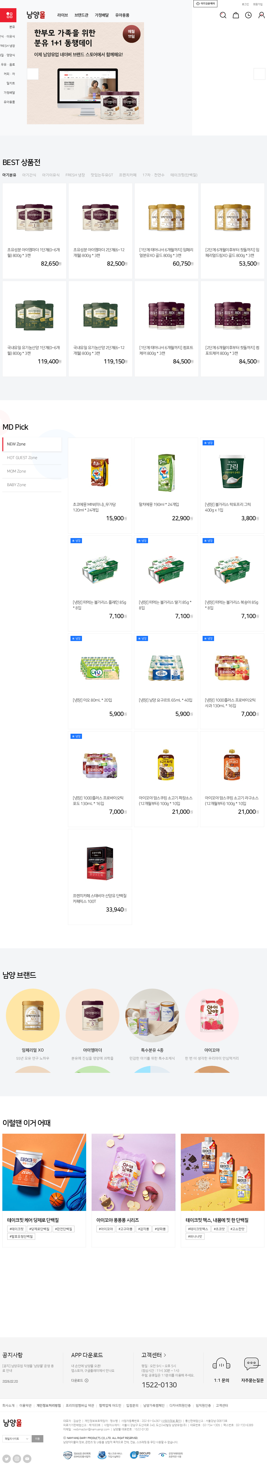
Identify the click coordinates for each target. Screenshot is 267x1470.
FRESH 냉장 (75, 175)
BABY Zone (16, 485)
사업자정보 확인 (171, 1420)
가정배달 (102, 15)
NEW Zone (16, 444)
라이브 (62, 15)
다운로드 (79, 1380)
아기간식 (29, 175)
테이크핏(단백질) (184, 175)
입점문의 (132, 1406)
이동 (37, 1438)
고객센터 (151, 1355)
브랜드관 (81, 15)
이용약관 (25, 1406)
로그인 (245, 4)
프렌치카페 (128, 175)
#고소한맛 (237, 1229)
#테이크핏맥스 (198, 1229)
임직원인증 (203, 1406)
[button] (33, 74)
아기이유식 (51, 175)
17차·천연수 (153, 175)
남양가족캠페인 (154, 1406)
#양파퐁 (160, 1229)
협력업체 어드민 (110, 1406)
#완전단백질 (63, 1229)
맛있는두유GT (102, 175)
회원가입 (258, 4)
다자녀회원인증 (180, 1406)
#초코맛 (219, 1229)
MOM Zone (16, 471)
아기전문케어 (205, 3)
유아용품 (122, 15)
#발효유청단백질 (21, 1237)
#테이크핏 (17, 1229)
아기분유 (9, 175)
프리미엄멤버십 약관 (80, 1406)
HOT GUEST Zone (22, 458)
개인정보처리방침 (49, 1406)
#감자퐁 (143, 1229)
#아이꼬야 (106, 1229)
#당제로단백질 (39, 1229)
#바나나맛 (195, 1237)
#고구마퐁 (126, 1229)
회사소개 (8, 1406)
